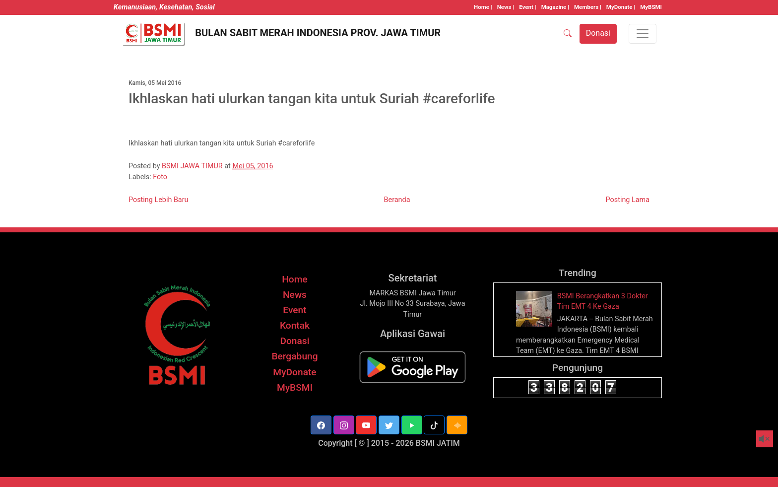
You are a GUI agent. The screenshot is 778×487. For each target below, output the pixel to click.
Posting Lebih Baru (159, 200)
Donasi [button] (598, 33)
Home (295, 279)
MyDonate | (620, 6)
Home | (483, 6)
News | (505, 6)
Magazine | (555, 6)
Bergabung (294, 356)
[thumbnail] (535, 308)
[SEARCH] (568, 34)
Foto (160, 177)
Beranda (397, 200)
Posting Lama (627, 200)
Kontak (295, 325)
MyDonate (294, 372)
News (295, 294)
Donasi (294, 341)
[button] (321, 425)
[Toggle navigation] (642, 34)
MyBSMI (651, 6)
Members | (587, 6)
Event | (527, 6)
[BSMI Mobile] (412, 367)
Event (294, 310)
